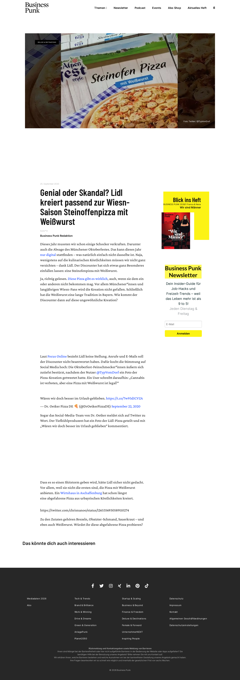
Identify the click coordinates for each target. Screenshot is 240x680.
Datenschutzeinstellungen (184, 625)
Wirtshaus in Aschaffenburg (81, 493)
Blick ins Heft (187, 199)
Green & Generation (85, 625)
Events (156, 7)
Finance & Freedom (132, 612)
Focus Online (57, 356)
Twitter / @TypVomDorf (199, 121)
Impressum (176, 605)
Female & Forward (132, 625)
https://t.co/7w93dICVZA (124, 398)
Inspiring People (131, 638)
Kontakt (174, 612)
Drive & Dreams (82, 618)
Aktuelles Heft (197, 7)
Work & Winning (83, 612)
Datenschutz (176, 598)
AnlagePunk (81, 632)
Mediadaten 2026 (36, 598)
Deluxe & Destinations (47, 42)
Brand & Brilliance (84, 605)
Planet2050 (80, 638)
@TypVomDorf (107, 372)
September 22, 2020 (126, 406)
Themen (100, 7)
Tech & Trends (82, 598)
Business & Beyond (132, 605)
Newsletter (121, 7)
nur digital (48, 255)
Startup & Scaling (131, 598)
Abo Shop (174, 7)
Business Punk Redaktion (56, 235)
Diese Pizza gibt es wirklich (88, 279)
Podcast (140, 7)
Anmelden (183, 333)
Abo (29, 605)
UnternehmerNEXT (132, 632)
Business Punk (37, 7)
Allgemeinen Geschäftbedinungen (188, 618)
